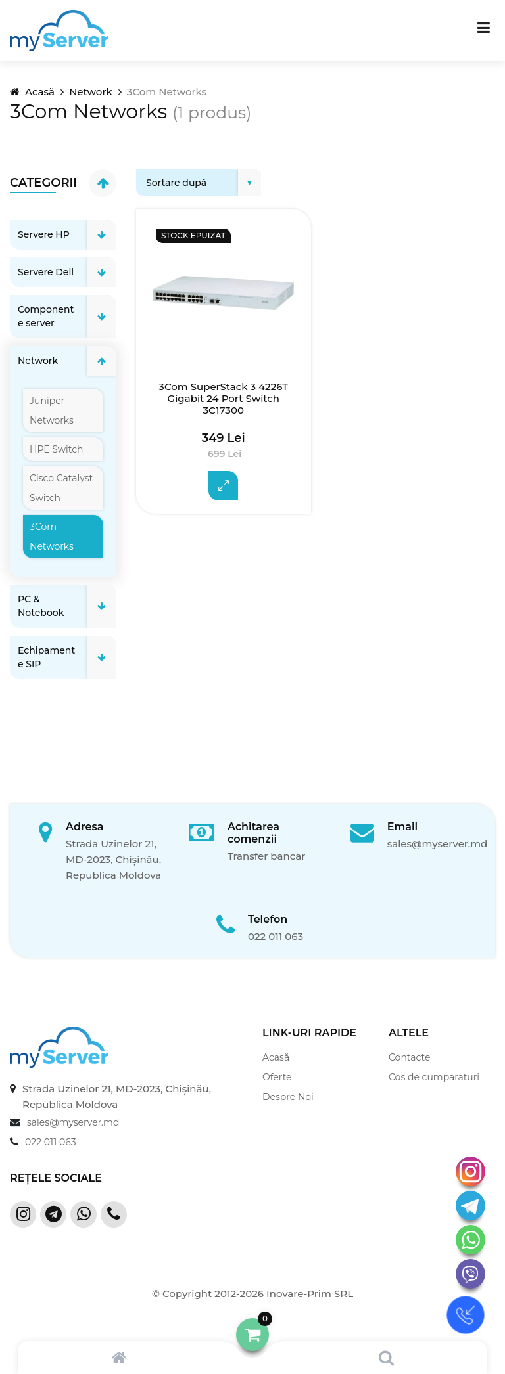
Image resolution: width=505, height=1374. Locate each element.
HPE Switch (56, 449)
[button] (252, 1334)
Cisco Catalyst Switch (61, 488)
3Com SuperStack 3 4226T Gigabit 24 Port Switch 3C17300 (223, 398)
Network (90, 91)
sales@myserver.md (437, 843)
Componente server (46, 316)
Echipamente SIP (46, 657)
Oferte (277, 1077)
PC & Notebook (41, 606)
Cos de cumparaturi (434, 1077)
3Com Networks (52, 536)
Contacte (409, 1057)
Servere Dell (46, 272)
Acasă (32, 91)
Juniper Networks (52, 410)
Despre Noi (288, 1097)
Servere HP (44, 234)
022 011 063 (275, 936)
